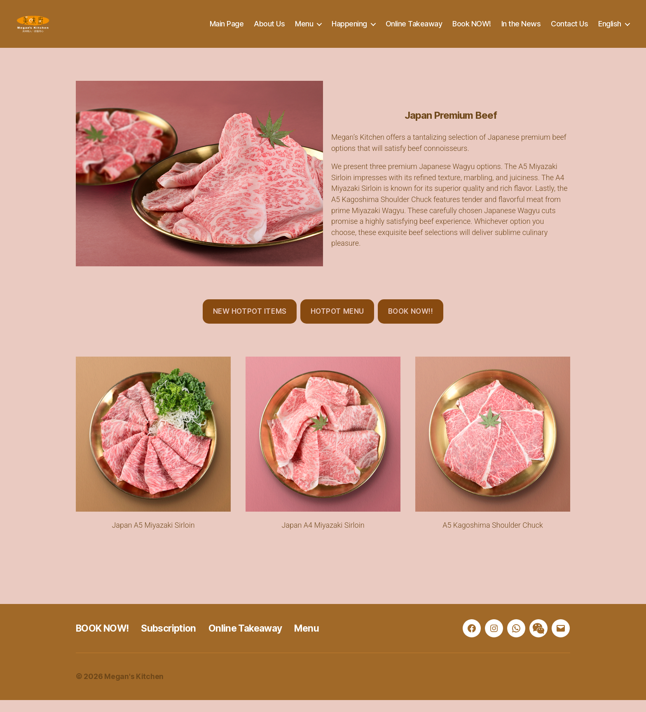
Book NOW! (471, 30)
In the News (521, 30)
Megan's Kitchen (134, 688)
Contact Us (569, 30)
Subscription (174, 640)
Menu (304, 30)
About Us (269, 30)
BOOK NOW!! (410, 324)
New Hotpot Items (250, 324)
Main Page (227, 30)
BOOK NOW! (104, 640)
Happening (349, 30)
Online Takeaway (414, 30)
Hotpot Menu (337, 324)
